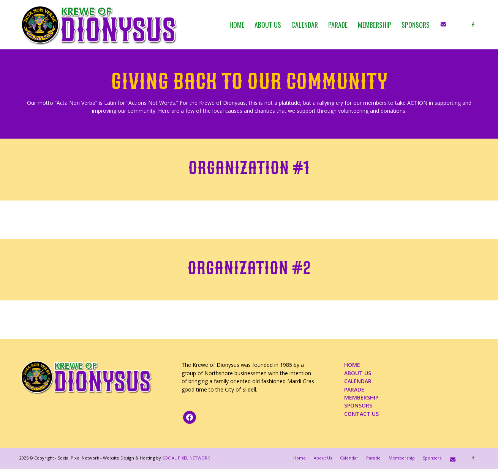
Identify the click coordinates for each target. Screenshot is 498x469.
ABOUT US (357, 373)
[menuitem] (236, 24)
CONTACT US (361, 413)
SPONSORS (358, 405)
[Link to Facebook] (473, 24)
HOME (352, 364)
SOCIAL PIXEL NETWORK (186, 458)
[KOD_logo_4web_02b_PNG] (99, 24)
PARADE (354, 389)
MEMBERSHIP (361, 397)
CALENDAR (358, 381)
